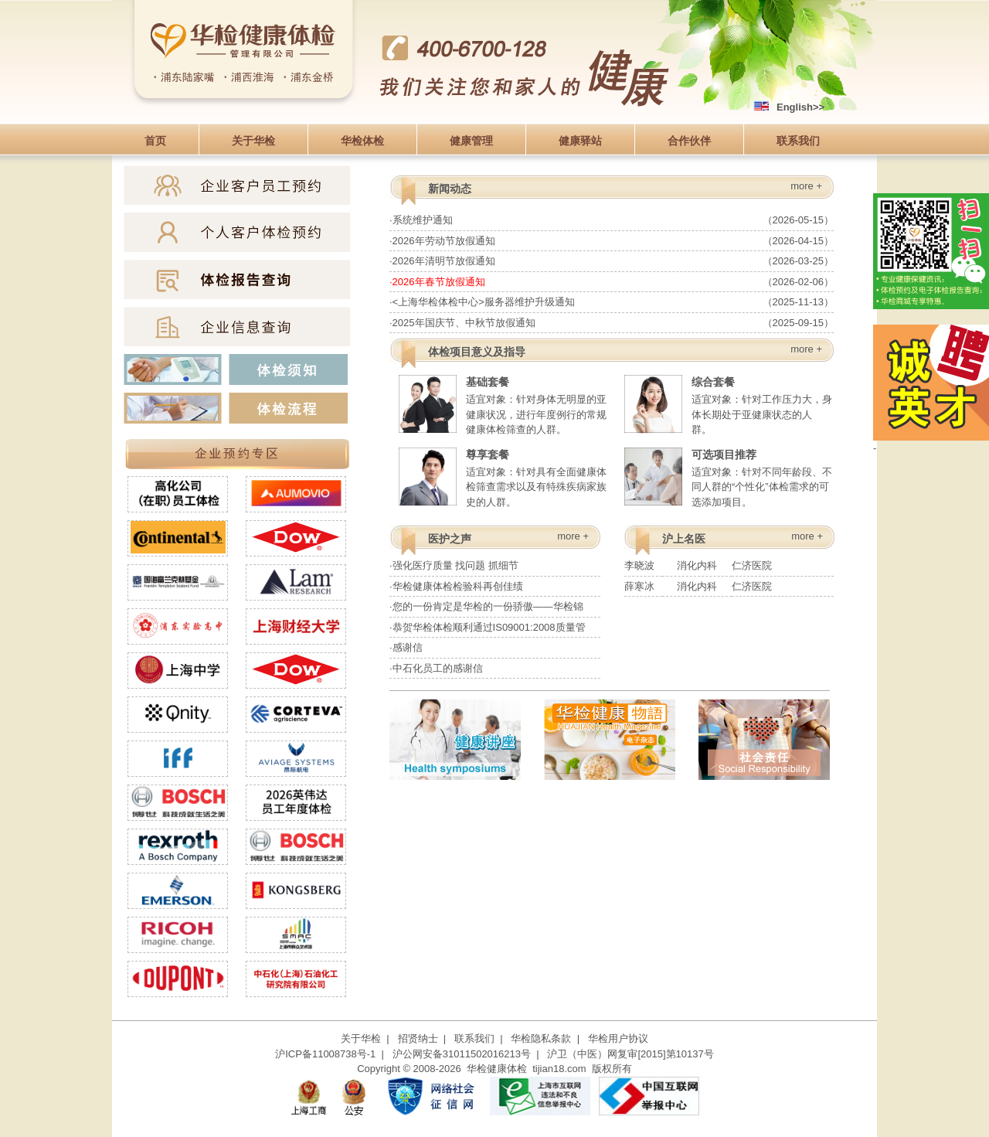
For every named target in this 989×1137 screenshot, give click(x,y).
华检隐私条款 (541, 1038)
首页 (155, 140)
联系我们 (798, 140)
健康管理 (471, 140)
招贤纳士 (418, 1038)
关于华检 (253, 140)
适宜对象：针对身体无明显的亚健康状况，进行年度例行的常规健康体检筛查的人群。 (502, 404)
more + (806, 186)
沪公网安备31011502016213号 (462, 1054)
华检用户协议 (618, 1038)
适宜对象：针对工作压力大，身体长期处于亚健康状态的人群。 (728, 404)
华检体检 (362, 140)
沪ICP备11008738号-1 (325, 1054)
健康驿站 (580, 140)
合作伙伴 (689, 140)
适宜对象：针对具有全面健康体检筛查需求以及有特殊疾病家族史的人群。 (502, 476)
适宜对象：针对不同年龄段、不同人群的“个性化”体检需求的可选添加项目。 (728, 476)
